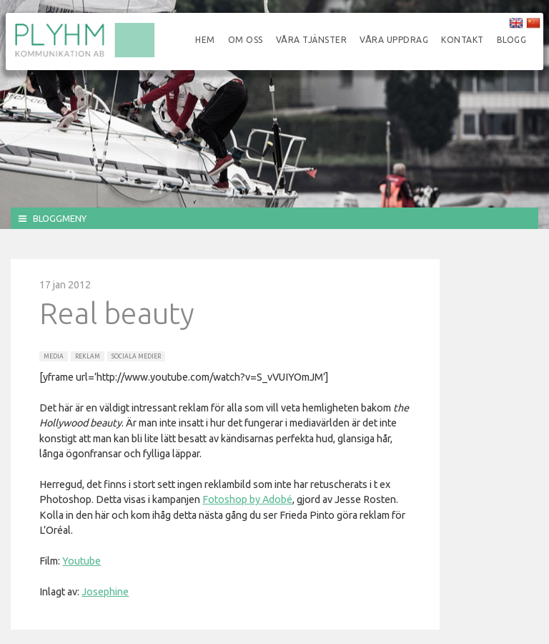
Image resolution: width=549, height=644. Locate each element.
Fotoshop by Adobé (247, 499)
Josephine (105, 591)
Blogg (512, 39)
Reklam (87, 356)
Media (54, 356)
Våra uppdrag (394, 39)
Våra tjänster (311, 39)
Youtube (81, 561)
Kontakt (462, 39)
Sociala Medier (136, 356)
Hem (205, 39)
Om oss (245, 39)
